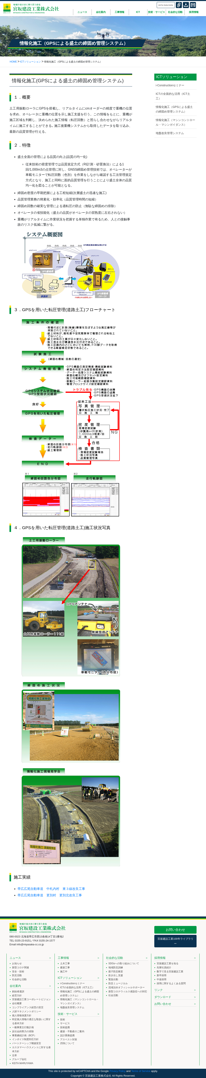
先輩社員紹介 (164, 967)
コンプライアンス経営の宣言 (27, 1007)
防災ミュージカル (118, 983)
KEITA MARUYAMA (22, 1063)
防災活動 (17, 975)
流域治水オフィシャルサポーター (126, 987)
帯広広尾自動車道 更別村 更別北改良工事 (50, 895)
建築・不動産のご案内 (72, 1031)
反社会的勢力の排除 (23, 1031)
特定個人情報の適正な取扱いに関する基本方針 (31, 1021)
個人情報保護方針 (21, 1015)
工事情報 (63, 957)
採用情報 (160, 957)
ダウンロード (162, 997)
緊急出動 (113, 979)
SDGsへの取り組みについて (123, 963)
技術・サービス (67, 1013)
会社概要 (17, 1003)
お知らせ (17, 963)
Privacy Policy (117, 1071)
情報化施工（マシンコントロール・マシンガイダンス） (175, 122)
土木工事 (65, 963)
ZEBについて (67, 1043)
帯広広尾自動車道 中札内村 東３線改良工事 (51, 888)
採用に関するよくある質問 (171, 983)
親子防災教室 (115, 971)
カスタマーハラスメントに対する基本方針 (31, 1049)
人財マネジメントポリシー (26, 1011)
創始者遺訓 (18, 991)
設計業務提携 (67, 1035)
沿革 (14, 1055)
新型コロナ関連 (20, 967)
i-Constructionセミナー (170, 85)
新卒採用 (161, 975)
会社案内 (15, 985)
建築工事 (65, 967)
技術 (62, 1019)
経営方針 (17, 995)
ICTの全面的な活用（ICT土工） (173, 96)
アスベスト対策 (68, 1039)
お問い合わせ (175, 929)
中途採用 (161, 979)
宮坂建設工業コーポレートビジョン (31, 999)
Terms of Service (140, 1071)
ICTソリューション (70, 977)
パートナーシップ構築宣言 (26, 1043)
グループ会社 (19, 1059)
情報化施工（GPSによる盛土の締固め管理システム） (174, 109)
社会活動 (113, 995)
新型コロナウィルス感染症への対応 (127, 991)
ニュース (15, 957)
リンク (158, 989)
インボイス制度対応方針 (25, 1039)
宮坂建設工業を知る (167, 963)
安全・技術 (18, 971)
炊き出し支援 (115, 975)
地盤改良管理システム (170, 133)
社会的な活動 (19, 979)
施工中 (63, 971)
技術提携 (65, 1027)
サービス (65, 1023)
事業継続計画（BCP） (24, 1035)
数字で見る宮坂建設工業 (170, 971)
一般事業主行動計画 (23, 1027)
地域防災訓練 (115, 967)
